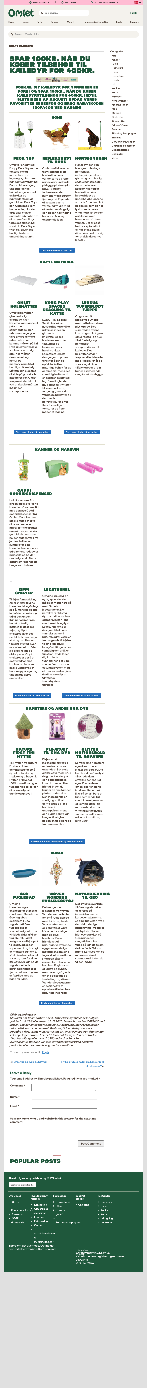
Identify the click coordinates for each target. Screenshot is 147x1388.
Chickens (83, 1320)
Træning (116, 137)
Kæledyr (117, 96)
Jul (113, 84)
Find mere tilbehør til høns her (57, 291)
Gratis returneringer (39, 2)
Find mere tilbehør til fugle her (57, 1082)
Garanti (38, 1341)
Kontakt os (40, 1320)
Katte (115, 92)
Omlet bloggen (21, 46)
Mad (114, 108)
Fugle (45, 1130)
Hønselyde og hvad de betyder (29, 1140)
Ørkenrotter (119, 121)
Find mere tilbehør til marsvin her (81, 774)
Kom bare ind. (47, 1365)
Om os (15, 1318)
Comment (17, 1164)
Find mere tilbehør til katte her (81, 473)
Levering (39, 1333)
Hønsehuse (118, 76)
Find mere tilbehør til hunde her (32, 473)
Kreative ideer (120, 104)
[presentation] (31, 1213)
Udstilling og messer (123, 145)
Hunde (115, 80)
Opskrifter (118, 117)
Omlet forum (63, 1318)
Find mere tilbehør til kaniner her (32, 774)
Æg (114, 55)
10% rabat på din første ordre (104, 2)
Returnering (41, 1337)
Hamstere (117, 67)
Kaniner (116, 88)
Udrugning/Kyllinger (123, 141)
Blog (59, 1322)
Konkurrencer (120, 100)
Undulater (117, 154)
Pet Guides (104, 1312)
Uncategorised (120, 149)
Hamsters (106, 1318)
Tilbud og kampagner (124, 133)
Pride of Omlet (120, 125)
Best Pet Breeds (80, 1313)
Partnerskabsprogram (68, 1338)
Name (15, 1175)
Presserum (18, 1330)
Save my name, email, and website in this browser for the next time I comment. (53, 1199)
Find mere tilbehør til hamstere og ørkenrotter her (57, 920)
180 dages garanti (70, 2)
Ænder (116, 59)
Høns (115, 72)
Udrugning (107, 1334)
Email (14, 1184)
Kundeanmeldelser (22, 1326)
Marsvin (116, 113)
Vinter (115, 158)
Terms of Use (83, 1366)
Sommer (117, 129)
